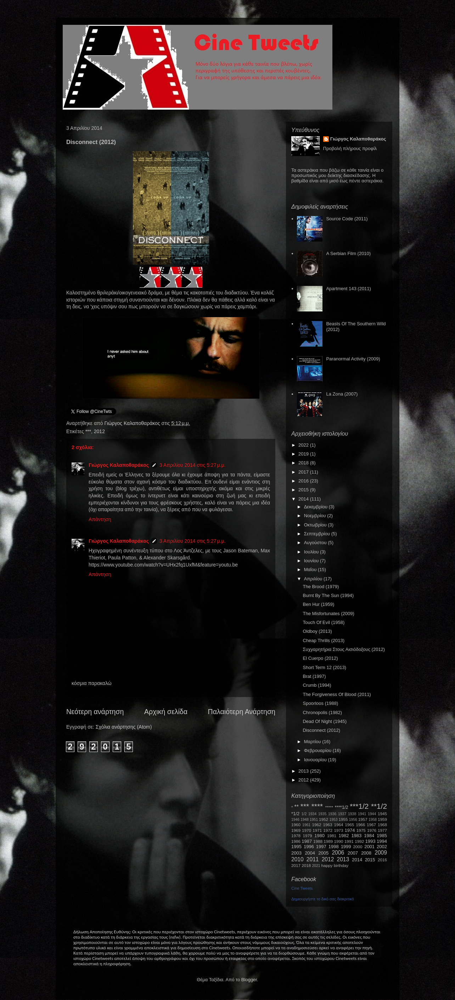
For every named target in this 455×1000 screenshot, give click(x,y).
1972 (327, 830)
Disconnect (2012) (321, 730)
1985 (382, 835)
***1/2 (359, 806)
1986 (295, 841)
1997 (321, 846)
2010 (297, 859)
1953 (333, 820)
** (296, 807)
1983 (356, 835)
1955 (343, 819)
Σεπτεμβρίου (317, 533)
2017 (304, 472)
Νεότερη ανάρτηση (95, 712)
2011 (313, 859)
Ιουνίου (312, 560)
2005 (323, 853)
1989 (328, 841)
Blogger (249, 979)
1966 (360, 824)
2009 (381, 853)
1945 (382, 813)
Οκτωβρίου (316, 524)
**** (317, 806)
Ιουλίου (312, 551)
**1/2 (379, 806)
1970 (306, 830)
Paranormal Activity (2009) (353, 358)
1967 (371, 824)
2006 (338, 853)
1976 (371, 830)
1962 (316, 824)
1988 (317, 841)
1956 (353, 820)
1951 (314, 820)
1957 (362, 819)
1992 (359, 841)
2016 (304, 481)
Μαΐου (311, 569)
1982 (344, 835)
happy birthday (335, 865)
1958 (373, 820)
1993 (370, 841)
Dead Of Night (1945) (325, 721)
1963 (327, 824)
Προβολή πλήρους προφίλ (350, 148)
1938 (352, 814)
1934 (312, 814)
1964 (338, 824)
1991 (349, 841)
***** (329, 807)
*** (88, 431)
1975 (361, 830)
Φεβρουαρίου (318, 750)
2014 (304, 499)
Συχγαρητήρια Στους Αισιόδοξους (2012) (344, 649)
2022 (304, 445)
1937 (342, 814)
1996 (309, 846)
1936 (332, 814)
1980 (319, 835)
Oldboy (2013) (317, 631)
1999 (346, 846)
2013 (304, 771)
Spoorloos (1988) (320, 703)
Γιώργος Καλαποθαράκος (132, 423)
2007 (353, 853)
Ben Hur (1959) (318, 604)
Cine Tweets (302, 888)
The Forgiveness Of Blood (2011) (337, 694)
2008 (366, 853)
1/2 (304, 814)
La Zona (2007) (342, 394)
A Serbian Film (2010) (348, 253)
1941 (362, 814)
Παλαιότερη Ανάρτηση (242, 712)
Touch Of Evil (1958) (323, 622)
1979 (307, 835)
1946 (295, 820)
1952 (323, 819)
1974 (349, 830)
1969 (295, 830)
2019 (304, 454)
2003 (296, 853)
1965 (349, 824)
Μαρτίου (313, 741)
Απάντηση (100, 519)
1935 (322, 814)
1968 (382, 824)
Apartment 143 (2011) (348, 288)
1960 (295, 824)
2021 (316, 866)
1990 (338, 841)
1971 (317, 830)
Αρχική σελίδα (165, 712)
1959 (382, 819)
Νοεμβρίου (315, 515)
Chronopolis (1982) (322, 712)
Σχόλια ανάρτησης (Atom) (124, 727)
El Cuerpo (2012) (320, 658)
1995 (296, 846)
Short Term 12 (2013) (324, 667)
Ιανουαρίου (316, 759)
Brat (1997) (314, 676)
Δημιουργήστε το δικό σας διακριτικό (322, 899)
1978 (295, 835)
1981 (331, 835)
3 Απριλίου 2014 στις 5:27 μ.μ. (192, 465)
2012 (99, 431)
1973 (338, 830)
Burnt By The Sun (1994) (328, 595)
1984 (369, 835)
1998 (333, 846)
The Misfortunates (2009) (328, 613)
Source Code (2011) (346, 218)
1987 (307, 841)
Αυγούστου (316, 542)
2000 (358, 846)
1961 (306, 825)
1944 (372, 814)
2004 (310, 853)
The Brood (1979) (321, 586)
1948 (304, 820)
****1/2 (341, 807)
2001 (369, 846)
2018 (304, 462)
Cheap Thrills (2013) (323, 640)
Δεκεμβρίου (316, 506)
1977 (382, 830)
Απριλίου (314, 578)
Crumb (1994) (317, 685)
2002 (382, 846)
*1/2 (295, 813)
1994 (382, 841)
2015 (304, 489)
